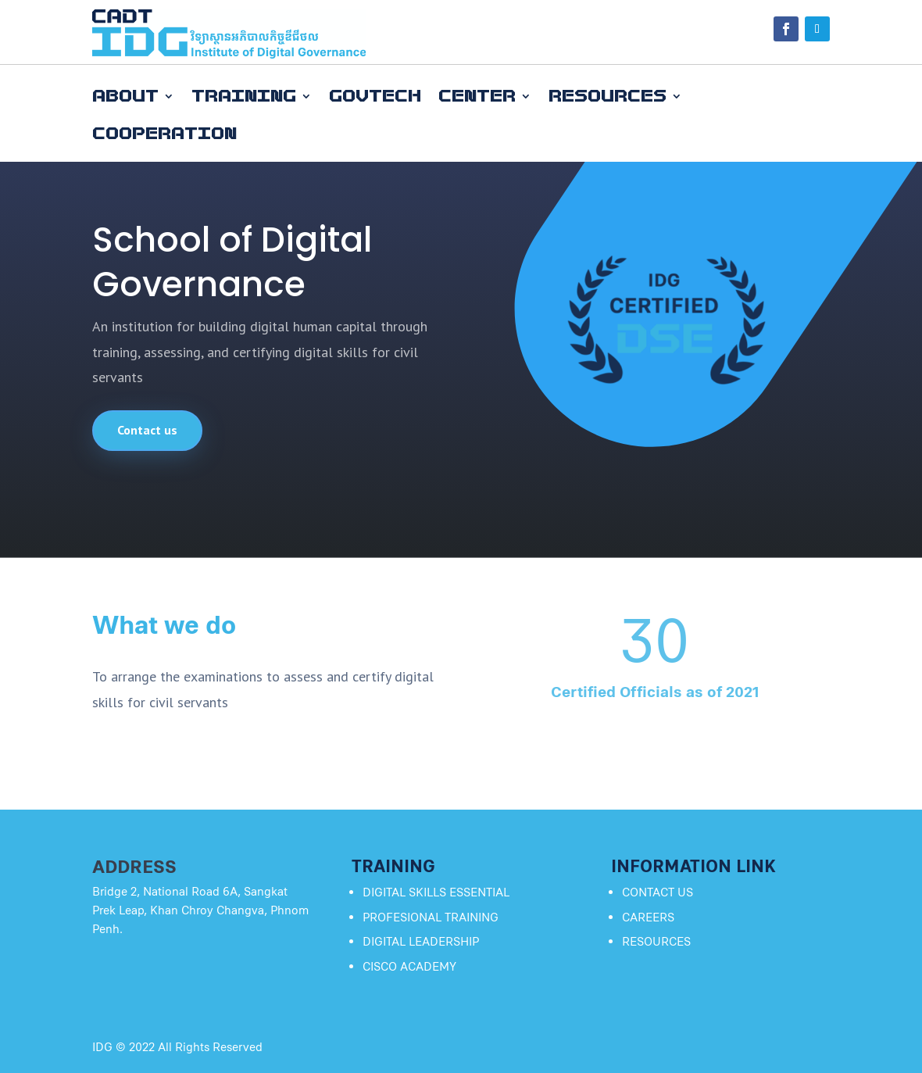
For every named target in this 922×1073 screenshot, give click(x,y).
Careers (648, 917)
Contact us (147, 430)
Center (477, 96)
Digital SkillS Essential (436, 892)
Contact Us (657, 892)
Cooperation (164, 134)
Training (243, 96)
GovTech (375, 96)
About (125, 96)
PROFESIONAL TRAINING (431, 917)
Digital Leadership (421, 942)
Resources (607, 96)
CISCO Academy (409, 967)
